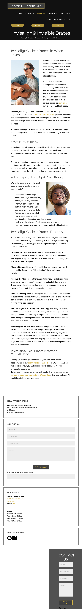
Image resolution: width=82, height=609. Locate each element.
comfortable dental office (39, 363)
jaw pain (63, 103)
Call (17, 25)
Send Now (41, 467)
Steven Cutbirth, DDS (44, 115)
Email (37, 25)
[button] (68, 19)
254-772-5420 (17, 503)
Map (58, 25)
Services (38, 38)
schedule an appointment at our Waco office (30, 375)
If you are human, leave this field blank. (20, 472)
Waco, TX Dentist (27, 38)
